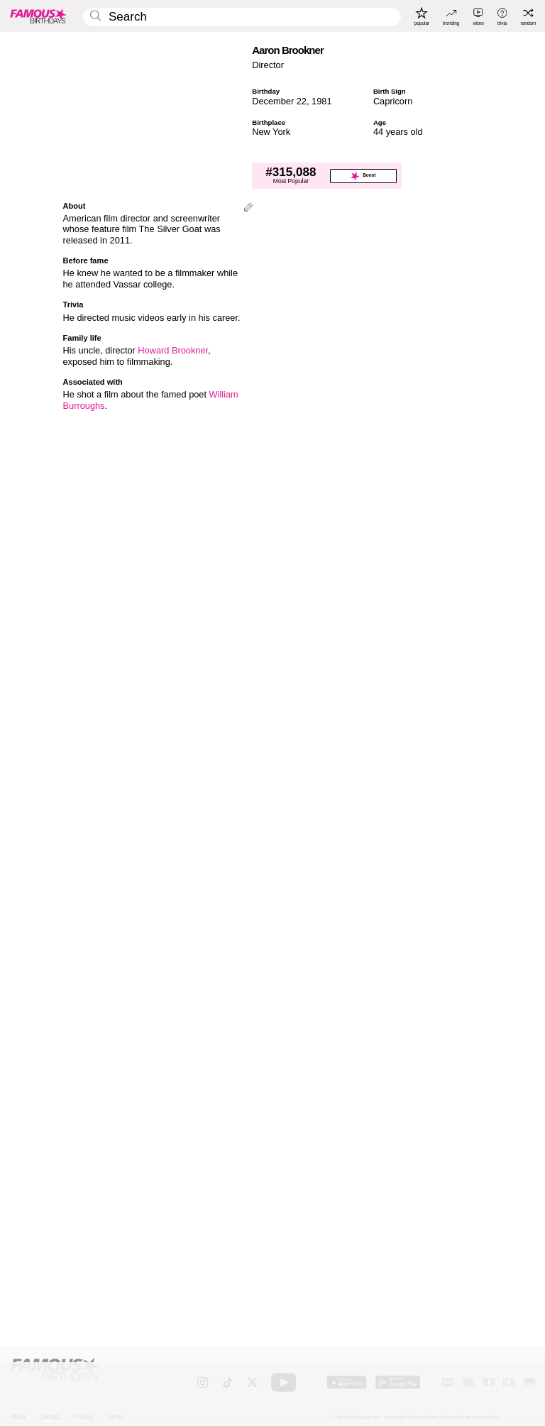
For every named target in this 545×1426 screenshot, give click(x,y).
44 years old (398, 131)
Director (268, 65)
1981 (321, 101)
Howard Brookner (173, 351)
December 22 (279, 101)
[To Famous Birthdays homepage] (38, 15)
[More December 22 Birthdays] (229, 1137)
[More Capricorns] (453, 1137)
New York (271, 131)
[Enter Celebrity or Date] (241, 17)
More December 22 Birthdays (111, 1097)
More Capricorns (313, 1097)
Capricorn (392, 101)
